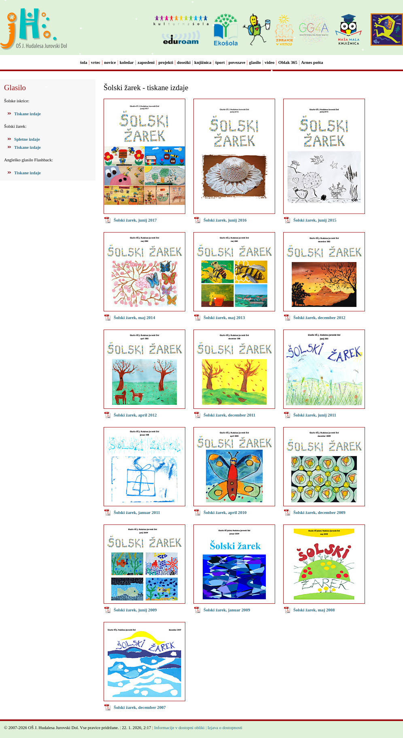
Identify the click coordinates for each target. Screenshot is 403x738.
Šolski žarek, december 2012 (319, 317)
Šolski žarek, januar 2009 (227, 610)
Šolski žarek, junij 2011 (314, 415)
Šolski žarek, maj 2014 (134, 317)
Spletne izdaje (27, 139)
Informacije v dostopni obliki (179, 727)
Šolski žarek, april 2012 (135, 415)
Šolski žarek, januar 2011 (137, 512)
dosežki (184, 62)
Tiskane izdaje (27, 114)
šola (83, 62)
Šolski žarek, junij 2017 (135, 220)
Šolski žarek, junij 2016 (225, 220)
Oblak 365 (287, 62)
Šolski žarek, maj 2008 (314, 610)
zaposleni (146, 62)
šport (220, 62)
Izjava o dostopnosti (225, 727)
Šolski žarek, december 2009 (319, 512)
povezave (237, 62)
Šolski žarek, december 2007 (140, 707)
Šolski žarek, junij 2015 (314, 220)
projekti (165, 62)
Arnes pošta (312, 62)
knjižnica (202, 62)
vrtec (95, 62)
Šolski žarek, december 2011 (229, 415)
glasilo (255, 62)
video (269, 62)
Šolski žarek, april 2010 (225, 512)
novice (110, 62)
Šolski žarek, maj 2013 (224, 317)
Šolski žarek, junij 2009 (135, 610)
